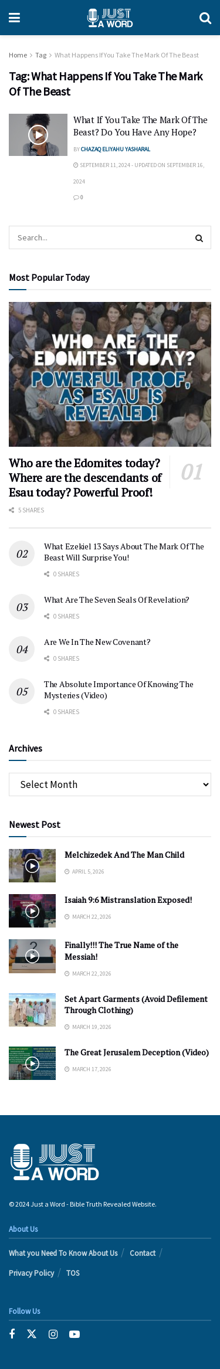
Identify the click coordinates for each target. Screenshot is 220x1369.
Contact (142, 1253)
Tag (40, 54)
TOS (72, 1273)
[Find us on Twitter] (31, 1335)
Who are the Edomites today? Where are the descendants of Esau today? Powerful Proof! (85, 477)
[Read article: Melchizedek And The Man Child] (32, 865)
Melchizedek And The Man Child (124, 854)
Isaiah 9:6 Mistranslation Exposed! (128, 899)
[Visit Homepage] (109, 17)
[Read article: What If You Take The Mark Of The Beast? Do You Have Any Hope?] (38, 135)
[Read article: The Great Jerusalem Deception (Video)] (32, 1063)
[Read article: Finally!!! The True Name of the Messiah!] (32, 956)
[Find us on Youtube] (74, 1335)
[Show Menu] (14, 17)
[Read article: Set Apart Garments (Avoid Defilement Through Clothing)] (32, 1010)
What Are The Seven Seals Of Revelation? (116, 599)
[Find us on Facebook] (12, 1335)
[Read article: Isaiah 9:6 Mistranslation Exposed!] (32, 911)
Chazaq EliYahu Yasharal (115, 149)
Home (18, 54)
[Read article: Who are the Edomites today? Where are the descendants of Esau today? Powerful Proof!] (110, 374)
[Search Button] (205, 17)
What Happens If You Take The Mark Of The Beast (127, 54)
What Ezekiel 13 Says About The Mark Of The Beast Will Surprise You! (124, 552)
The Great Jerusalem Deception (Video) (137, 1052)
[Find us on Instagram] (53, 1335)
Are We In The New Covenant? (97, 641)
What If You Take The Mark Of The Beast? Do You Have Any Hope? (140, 126)
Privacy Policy (31, 1273)
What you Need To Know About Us (63, 1253)
